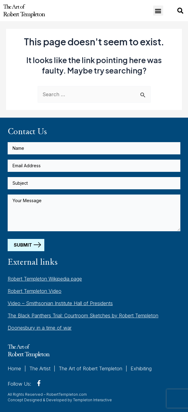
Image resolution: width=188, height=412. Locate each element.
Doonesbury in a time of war (40, 328)
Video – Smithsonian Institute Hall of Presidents (60, 303)
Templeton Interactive (92, 400)
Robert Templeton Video (34, 291)
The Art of (24, 10)
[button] (158, 11)
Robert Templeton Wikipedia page (45, 279)
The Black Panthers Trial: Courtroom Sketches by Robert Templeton (83, 315)
